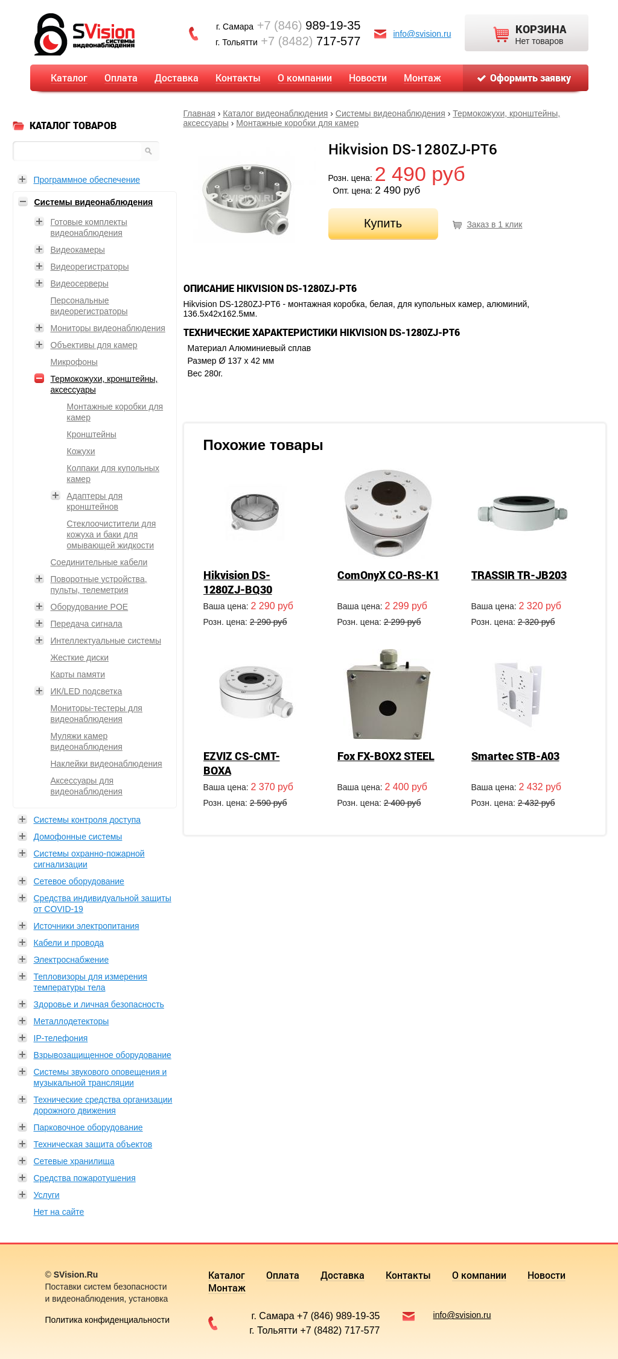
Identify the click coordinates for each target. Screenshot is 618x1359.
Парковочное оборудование (88, 1127)
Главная (199, 113)
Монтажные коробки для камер (297, 123)
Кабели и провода (69, 943)
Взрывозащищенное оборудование (102, 1055)
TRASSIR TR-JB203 (519, 575)
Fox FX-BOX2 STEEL (386, 756)
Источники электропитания (86, 926)
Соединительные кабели (99, 562)
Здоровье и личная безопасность (99, 1004)
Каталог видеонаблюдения (275, 113)
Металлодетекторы (71, 1021)
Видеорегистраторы (90, 266)
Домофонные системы (78, 836)
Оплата (121, 77)
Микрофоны (74, 362)
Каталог (69, 77)
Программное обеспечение (87, 180)
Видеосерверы (80, 283)
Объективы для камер (94, 345)
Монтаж (422, 77)
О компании (305, 77)
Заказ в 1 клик (494, 224)
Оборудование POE (90, 607)
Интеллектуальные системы (106, 640)
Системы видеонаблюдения (390, 113)
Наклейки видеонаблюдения (106, 763)
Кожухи (81, 451)
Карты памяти (78, 674)
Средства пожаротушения (85, 1178)
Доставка (176, 77)
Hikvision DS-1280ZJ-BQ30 (237, 582)
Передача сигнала (87, 624)
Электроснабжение (71, 960)
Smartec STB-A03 (515, 756)
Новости (368, 77)
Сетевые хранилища (74, 1161)
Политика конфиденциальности (107, 1320)
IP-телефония (61, 1038)
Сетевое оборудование (79, 881)
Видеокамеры (78, 250)
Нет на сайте (59, 1212)
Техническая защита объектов (93, 1144)
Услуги (47, 1195)
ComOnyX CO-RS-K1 (388, 575)
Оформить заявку (530, 77)
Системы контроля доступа (87, 820)
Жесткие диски (80, 657)
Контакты (238, 77)
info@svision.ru (422, 34)
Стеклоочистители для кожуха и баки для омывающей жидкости (111, 534)
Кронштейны (91, 434)
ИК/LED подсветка (87, 691)
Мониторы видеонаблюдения (108, 328)
